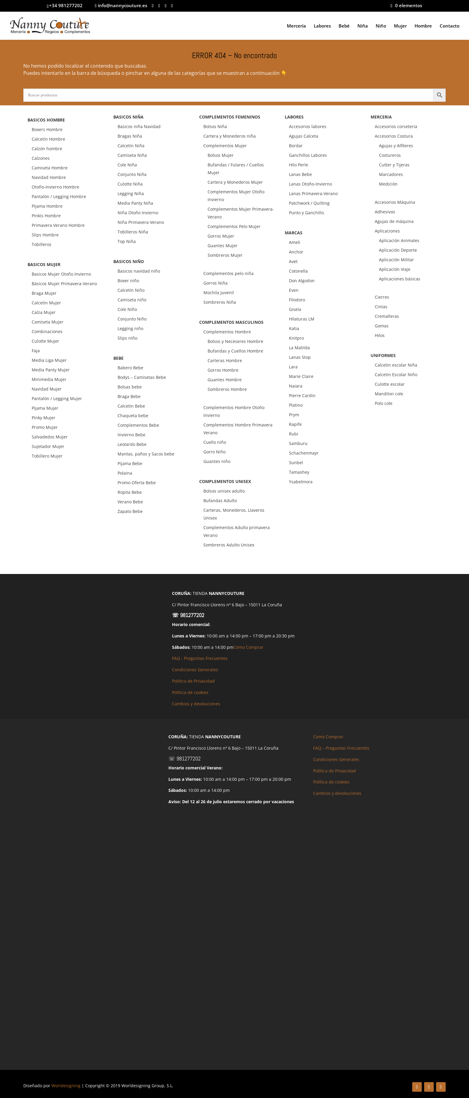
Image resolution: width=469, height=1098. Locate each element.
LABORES (294, 117)
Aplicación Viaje (394, 269)
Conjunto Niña (132, 174)
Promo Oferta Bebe (137, 482)
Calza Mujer (44, 312)
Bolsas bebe (130, 387)
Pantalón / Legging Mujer (57, 398)
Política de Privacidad (193, 681)
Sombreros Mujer (225, 255)
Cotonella (298, 271)
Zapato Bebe (130, 511)
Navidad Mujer (47, 389)
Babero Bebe (130, 367)
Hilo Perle (298, 165)
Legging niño (130, 328)
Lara (293, 367)
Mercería (296, 26)
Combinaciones (47, 331)
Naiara (295, 386)
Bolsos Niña (215, 126)
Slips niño (127, 338)
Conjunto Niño (132, 319)
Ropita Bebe (130, 492)
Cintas (381, 306)
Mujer (400, 26)
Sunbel (296, 462)
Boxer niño (128, 280)
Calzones (41, 158)
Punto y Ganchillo (306, 212)
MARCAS (293, 233)
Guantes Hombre (225, 379)
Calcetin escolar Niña (396, 365)
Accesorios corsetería (396, 126)
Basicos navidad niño (139, 271)
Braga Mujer (44, 293)
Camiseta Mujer (47, 322)
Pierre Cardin (302, 395)
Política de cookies (190, 692)
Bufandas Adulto (220, 500)
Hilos (380, 335)
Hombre (423, 26)
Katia (294, 328)
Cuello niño (214, 442)
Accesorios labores (307, 126)
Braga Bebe (129, 396)
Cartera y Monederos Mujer (235, 182)
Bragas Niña (130, 136)
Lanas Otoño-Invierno (310, 184)
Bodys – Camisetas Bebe (142, 377)
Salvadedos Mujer (50, 437)
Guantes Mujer (222, 245)
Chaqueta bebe (133, 415)
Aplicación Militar (396, 259)
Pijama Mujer (45, 408)
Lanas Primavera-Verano (313, 193)
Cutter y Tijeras (394, 165)
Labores (322, 26)
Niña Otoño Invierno (138, 212)
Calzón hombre (47, 148)
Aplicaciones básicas (399, 279)
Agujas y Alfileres (396, 145)
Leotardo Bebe (132, 444)
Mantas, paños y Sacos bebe (146, 454)
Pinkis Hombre (46, 215)
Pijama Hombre (47, 206)
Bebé (344, 26)
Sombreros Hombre (227, 389)
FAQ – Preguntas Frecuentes (341, 748)
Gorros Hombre (223, 370)
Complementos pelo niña (228, 273)
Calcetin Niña (131, 145)
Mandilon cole (389, 394)
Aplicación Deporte (398, 250)
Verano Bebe (130, 502)
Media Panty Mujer (51, 370)
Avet (293, 261)
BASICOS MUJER (44, 264)
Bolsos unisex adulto (224, 491)
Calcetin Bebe (131, 406)
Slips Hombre (45, 235)
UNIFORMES (383, 355)
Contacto (449, 26)
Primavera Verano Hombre (58, 225)
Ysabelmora (301, 482)
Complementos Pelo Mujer (234, 226)
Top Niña (127, 241)
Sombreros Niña (219, 302)
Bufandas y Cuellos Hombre (235, 351)
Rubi (293, 434)
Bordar (296, 145)
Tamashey (299, 472)
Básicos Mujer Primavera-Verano (64, 283)
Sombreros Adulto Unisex (228, 545)
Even (294, 290)
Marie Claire (301, 376)
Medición (388, 184)
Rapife (295, 424)
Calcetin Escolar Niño (396, 374)
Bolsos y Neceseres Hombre (235, 341)
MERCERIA (381, 117)
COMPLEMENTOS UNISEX (225, 481)
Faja (36, 350)
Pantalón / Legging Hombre (59, 196)
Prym (294, 414)
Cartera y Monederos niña (229, 136)
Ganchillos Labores (308, 155)
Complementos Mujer (225, 145)
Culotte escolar (390, 384)
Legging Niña (131, 193)
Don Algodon (302, 280)
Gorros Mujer (221, 236)
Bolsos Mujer (221, 155)
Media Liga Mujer (49, 360)
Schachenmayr (304, 453)
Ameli (294, 242)
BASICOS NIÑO (128, 261)
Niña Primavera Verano (141, 222)
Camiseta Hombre (50, 168)
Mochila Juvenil (218, 292)
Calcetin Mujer (46, 303)
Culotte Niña (130, 184)
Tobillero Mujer (47, 456)
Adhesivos (385, 212)
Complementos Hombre (227, 332)
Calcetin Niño (131, 290)
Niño (381, 26)
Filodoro (297, 300)
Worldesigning (65, 1085)
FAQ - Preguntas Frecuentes (200, 658)
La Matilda (299, 347)
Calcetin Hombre (48, 139)
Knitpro (296, 338)
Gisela (295, 309)
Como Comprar (248, 647)
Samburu (298, 443)
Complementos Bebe (138, 425)
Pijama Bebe (130, 463)
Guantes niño (216, 461)
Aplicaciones (387, 231)
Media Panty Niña (135, 203)
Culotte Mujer (45, 341)
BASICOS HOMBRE (46, 120)
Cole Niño (127, 309)
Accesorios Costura (394, 136)
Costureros (390, 155)
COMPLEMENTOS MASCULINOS (231, 322)
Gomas (382, 326)
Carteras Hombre (225, 360)
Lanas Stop (300, 357)
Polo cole (383, 403)
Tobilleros (41, 244)
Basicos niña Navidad (139, 126)
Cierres (382, 297)
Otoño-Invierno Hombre (55, 187)
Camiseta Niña (132, 155)
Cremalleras (387, 316)
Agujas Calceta (303, 136)
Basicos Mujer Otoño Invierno (61, 274)
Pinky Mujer (43, 417)
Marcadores (391, 174)
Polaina (125, 473)
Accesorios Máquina (395, 202)
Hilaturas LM (301, 319)
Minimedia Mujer (49, 379)
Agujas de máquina (394, 221)
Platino (296, 405)
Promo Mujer (45, 427)
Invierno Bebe (131, 435)
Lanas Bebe (300, 174)
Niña (362, 26)
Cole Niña (127, 165)
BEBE (118, 358)
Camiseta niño (132, 300)
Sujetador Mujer (48, 446)
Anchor (296, 252)
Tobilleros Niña (133, 232)
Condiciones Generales (195, 669)
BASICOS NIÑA (128, 117)
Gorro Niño (214, 452)
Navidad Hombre (49, 177)
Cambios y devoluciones (196, 704)
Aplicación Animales (399, 240)
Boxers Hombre (47, 129)
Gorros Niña (215, 283)
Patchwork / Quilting (309, 203)
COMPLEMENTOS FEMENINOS (229, 117)
